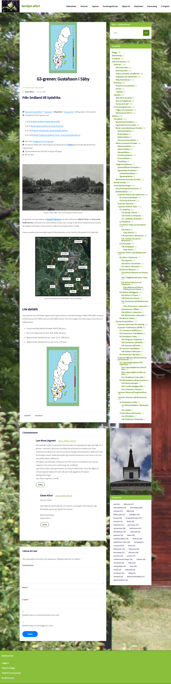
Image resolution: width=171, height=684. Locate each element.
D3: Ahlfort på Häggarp (128, 292)
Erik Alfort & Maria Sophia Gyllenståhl (44, 121)
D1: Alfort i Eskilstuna (128, 257)
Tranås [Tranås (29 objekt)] (117, 570)
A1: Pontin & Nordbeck (128, 197)
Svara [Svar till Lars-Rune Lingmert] (40, 485)
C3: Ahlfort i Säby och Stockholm (132, 225)
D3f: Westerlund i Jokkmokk (132, 315)
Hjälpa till (126, 6)
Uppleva (95, 6)
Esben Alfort (28, 92)
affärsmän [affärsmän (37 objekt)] (129, 504)
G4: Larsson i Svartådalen (129, 348)
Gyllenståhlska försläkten (128, 167)
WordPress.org (8, 678)
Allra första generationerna (127, 188)
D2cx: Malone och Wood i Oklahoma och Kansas (133, 288)
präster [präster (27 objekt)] (131, 556)
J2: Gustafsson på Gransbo (130, 413)
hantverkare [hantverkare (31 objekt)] (135, 528)
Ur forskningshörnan (122, 107)
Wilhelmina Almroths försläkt (128, 179)
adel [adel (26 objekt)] (117, 504)
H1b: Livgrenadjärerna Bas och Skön (133, 373)
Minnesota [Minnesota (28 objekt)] (134, 549)
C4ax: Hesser (128, 249)
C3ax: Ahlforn (128, 232)
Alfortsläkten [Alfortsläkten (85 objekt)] (136, 508)
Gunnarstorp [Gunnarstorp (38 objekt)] (119, 528)
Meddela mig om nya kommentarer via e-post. (41, 615)
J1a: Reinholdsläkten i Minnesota (134, 405)
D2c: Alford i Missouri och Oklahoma (131, 283)
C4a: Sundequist (127, 246)
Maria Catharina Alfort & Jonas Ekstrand (47, 126)
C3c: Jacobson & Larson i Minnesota (131, 239)
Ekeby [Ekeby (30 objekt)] (130, 521)
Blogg (114, 52)
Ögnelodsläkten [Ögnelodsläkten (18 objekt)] (121, 580)
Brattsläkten (123, 134)
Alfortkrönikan (122, 67)
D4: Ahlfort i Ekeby (126, 318)
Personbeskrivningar (122, 185)
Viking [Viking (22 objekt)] (131, 573)
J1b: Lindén (126, 410)
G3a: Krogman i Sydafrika (131, 339)
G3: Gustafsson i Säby (30, 87)
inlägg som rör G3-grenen (43, 141)
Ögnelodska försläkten (127, 170)
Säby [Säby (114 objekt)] (131, 563)
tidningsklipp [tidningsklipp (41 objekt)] (120, 566)
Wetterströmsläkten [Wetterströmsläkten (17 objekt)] (136, 576)
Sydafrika (27, 415)
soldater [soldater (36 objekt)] (140, 559)
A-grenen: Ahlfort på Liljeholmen (131, 194)
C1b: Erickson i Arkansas (131, 215)
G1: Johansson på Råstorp (130, 330)
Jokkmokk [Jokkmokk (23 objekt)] (135, 532)
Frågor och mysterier (124, 110)
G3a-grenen (69, 112)
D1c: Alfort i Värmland (130, 266)
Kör (146, 32)
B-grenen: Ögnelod (125, 203)
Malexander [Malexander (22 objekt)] (119, 549)
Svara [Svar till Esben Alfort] (44, 525)
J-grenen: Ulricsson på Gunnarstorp (132, 397)
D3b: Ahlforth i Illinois (130, 298)
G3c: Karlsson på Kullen (130, 345)
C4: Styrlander (125, 243)
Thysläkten (122, 161)
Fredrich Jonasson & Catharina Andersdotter (50, 130)
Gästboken (138, 6)
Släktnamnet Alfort (124, 113)
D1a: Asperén (126, 260)
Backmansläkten (124, 131)
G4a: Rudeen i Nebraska (130, 351)
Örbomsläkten (124, 158)
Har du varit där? (122, 104)
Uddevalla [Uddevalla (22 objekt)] (130, 570)
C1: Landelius (124, 209)
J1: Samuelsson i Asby (128, 402)
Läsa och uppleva (119, 61)
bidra (70, 144)
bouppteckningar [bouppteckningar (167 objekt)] (134, 518)
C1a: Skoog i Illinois (129, 212)
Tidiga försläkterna (123, 164)
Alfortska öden (122, 70)
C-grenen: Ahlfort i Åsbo (127, 206)
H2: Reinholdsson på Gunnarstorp (133, 380)
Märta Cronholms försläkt (126, 143)
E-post (25, 599)
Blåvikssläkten (122, 191)
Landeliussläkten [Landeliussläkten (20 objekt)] (121, 539)
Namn (25, 587)
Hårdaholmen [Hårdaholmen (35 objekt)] (120, 532)
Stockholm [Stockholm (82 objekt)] (119, 563)
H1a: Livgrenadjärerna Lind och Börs (133, 368)
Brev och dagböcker (124, 101)
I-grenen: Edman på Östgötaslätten (132, 392)
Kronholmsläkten (125, 155)
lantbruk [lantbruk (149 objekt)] (137, 539)
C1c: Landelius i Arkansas (131, 219)
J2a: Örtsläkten (127, 416)
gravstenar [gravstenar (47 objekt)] (133, 525)
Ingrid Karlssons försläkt (126, 125)
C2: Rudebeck (124, 221)
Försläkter (118, 119)
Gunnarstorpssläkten (33, 112)
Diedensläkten (123, 137)
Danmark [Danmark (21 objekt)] (118, 521)
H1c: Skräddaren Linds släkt (132, 377)
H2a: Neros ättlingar (129, 383)
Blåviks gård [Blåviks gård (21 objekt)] (119, 514)
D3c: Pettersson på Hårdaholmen (134, 301)
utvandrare (39, 415)
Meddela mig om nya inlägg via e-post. (37, 625)
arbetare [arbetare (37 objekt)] (118, 511)
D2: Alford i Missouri (127, 269)
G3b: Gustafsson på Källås (131, 342)
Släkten (115, 116)
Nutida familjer (120, 182)
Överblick (117, 83)
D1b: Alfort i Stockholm (130, 263)
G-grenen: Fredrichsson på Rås (130, 327)
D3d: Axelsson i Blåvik (130, 309)
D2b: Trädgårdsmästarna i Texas (134, 277)
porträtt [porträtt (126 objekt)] (118, 556)
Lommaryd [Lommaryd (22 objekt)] (119, 545)
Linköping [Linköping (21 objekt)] (139, 542)
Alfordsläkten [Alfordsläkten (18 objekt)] (120, 508)
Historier (84, 6)
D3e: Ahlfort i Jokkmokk (131, 312)
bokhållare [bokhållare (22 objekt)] (134, 514)
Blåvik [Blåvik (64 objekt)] (130, 511)
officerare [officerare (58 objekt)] (133, 552)
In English (165, 6)
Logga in (5, 663)
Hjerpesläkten (123, 152)
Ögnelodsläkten (126, 176)
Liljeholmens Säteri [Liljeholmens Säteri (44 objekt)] (122, 542)
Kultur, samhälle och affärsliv (127, 73)
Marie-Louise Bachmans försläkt (129, 128)
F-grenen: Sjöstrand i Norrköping (131, 324)
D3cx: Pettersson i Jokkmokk (135, 306)
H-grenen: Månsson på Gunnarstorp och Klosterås (132, 358)
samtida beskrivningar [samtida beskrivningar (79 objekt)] (123, 559)
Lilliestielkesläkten (127, 173)
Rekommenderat (123, 80)
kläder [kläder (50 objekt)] (131, 535)
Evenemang (152, 6)
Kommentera (27, 565)
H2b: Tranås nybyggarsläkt (132, 386)
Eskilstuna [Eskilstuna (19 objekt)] (119, 525)
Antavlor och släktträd (125, 86)
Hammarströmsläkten (127, 140)
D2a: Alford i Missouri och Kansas (134, 272)
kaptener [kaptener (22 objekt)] (118, 535)
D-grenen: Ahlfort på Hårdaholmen (132, 252)
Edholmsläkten (124, 149)
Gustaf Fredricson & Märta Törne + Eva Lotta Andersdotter (56, 135)
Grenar (41, 87)
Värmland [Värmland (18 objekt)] (118, 576)
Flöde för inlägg (8, 668)
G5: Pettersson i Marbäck (129, 354)
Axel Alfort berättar (124, 98)
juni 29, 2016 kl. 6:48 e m (64, 496)
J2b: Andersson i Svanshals (132, 419)
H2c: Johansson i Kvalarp (131, 389)
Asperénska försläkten (125, 122)
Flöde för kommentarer (11, 673)
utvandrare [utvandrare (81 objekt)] (119, 573)
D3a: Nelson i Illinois (129, 295)
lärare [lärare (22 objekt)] (131, 545)
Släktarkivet (71, 6)
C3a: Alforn (125, 229)
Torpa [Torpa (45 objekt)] (133, 566)
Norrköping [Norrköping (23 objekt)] (119, 552)
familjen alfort (30, 6)
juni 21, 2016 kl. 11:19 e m (67, 441)
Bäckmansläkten (124, 146)
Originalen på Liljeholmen (126, 76)
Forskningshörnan (110, 6)
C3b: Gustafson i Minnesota (132, 235)
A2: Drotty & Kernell (127, 200)
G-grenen (48, 112)
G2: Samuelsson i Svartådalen (131, 333)
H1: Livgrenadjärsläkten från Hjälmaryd (130, 363)
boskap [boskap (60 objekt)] (118, 518)
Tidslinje (119, 92)
